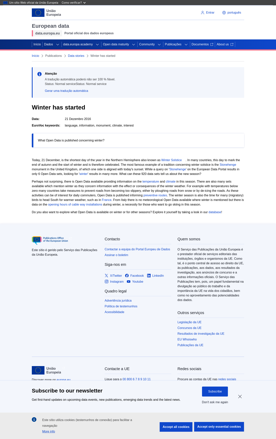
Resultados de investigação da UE (200, 333)
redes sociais (227, 379)
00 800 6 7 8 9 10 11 (136, 379)
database (215, 212)
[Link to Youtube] (135, 281)
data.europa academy (78, 44)
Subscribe (215, 391)
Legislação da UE (189, 322)
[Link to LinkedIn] (155, 275)
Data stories (76, 55)
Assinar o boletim (116, 255)
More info (48, 431)
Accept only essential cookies (219, 426)
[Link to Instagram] (114, 281)
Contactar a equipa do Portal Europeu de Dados (137, 249)
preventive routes (155, 195)
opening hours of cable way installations (75, 204)
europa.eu (64, 379)
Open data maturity (116, 44)
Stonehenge (228, 164)
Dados (48, 44)
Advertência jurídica (118, 300)
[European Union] (46, 12)
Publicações (173, 44)
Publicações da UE (190, 345)
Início (37, 44)
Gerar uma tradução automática (66, 90)
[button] (231, 12)
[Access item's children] (58, 44)
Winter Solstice (171, 160)
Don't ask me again (215, 402)
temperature (150, 181)
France (107, 200)
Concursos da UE (189, 328)
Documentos (203, 44)
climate (171, 181)
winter (84, 173)
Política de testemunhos (121, 306)
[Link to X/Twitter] (113, 275)
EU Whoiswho (187, 339)
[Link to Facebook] (134, 275)
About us (225, 44)
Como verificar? (74, 2)
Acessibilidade (114, 312)
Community (147, 44)
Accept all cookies (176, 426)
